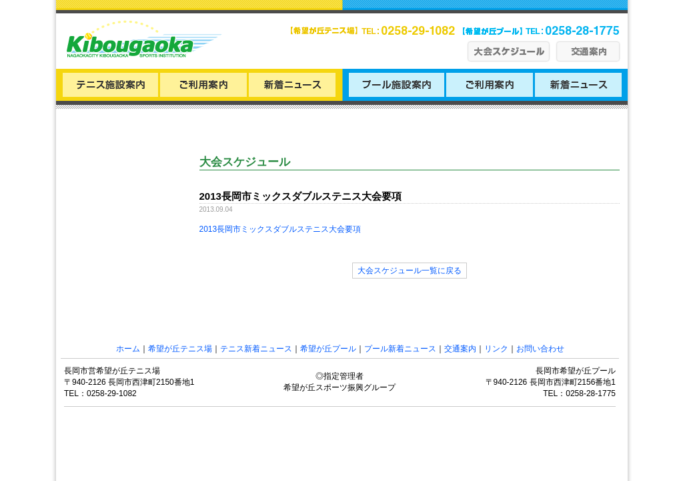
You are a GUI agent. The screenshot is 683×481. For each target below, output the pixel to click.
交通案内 (460, 348)
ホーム (128, 348)
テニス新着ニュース (256, 348)
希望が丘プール (328, 348)
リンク (496, 348)
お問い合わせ (540, 348)
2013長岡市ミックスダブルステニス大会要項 (280, 229)
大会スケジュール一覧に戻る (410, 270)
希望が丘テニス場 (180, 348)
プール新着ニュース (400, 348)
